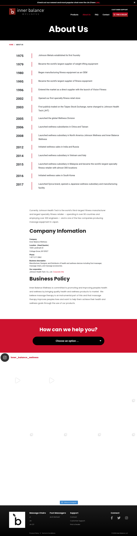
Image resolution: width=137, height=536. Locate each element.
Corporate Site (58, 272)
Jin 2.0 (31, 524)
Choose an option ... (67, 340)
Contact (106, 14)
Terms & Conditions (48, 533)
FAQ (96, 14)
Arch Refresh (55, 517)
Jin (30, 521)
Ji (30, 517)
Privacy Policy (34, 533)
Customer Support (120, 10)
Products (74, 14)
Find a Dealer (121, 15)
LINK (98, 2)
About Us (87, 14)
